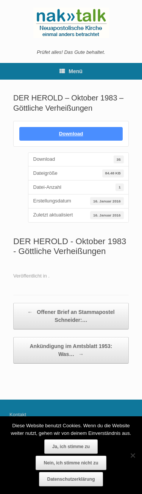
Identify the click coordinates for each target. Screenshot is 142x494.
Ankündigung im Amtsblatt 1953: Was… (71, 350)
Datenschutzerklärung (71, 479)
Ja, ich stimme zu (71, 446)
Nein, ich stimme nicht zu (71, 463)
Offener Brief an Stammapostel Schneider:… (70, 315)
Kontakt (17, 414)
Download (71, 133)
